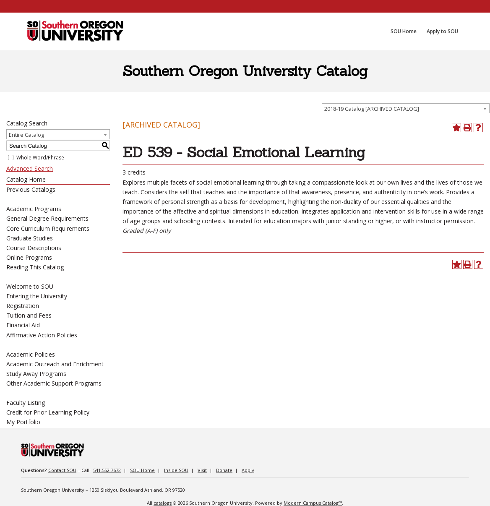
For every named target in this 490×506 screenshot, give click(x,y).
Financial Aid (23, 325)
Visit (202, 470)
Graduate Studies (29, 238)
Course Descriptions (33, 248)
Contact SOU (62, 470)
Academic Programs (33, 209)
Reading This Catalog (35, 267)
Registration (22, 306)
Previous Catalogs (30, 189)
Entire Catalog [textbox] (26, 134)
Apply (248, 470)
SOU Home (142, 470)
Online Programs (29, 257)
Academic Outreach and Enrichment (55, 364)
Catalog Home (26, 179)
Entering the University (36, 296)
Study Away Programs (36, 374)
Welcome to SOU (29, 286)
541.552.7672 (107, 470)
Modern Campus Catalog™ (313, 503)
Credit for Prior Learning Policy (47, 412)
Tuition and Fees (29, 315)
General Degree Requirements (47, 218)
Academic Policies (30, 354)
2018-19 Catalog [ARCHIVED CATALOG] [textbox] (371, 108)
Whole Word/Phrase (40, 157)
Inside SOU (176, 470)
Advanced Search (29, 168)
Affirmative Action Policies (41, 335)
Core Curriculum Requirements (47, 228)
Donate (224, 470)
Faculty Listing (25, 403)
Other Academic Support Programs (54, 383)
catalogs (163, 503)
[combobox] (406, 108)
